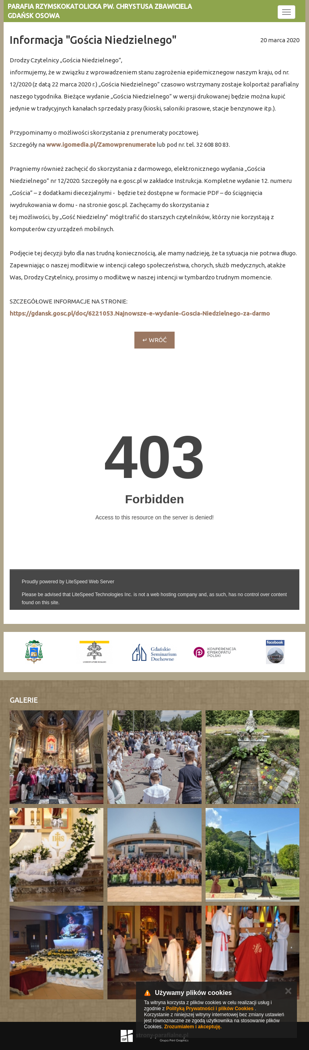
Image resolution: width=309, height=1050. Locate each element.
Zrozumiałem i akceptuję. (193, 1026)
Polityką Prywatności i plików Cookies (209, 1008)
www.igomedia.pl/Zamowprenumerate (101, 144)
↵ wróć (154, 339)
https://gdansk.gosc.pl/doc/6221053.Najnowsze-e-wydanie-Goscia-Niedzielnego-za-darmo (140, 313)
